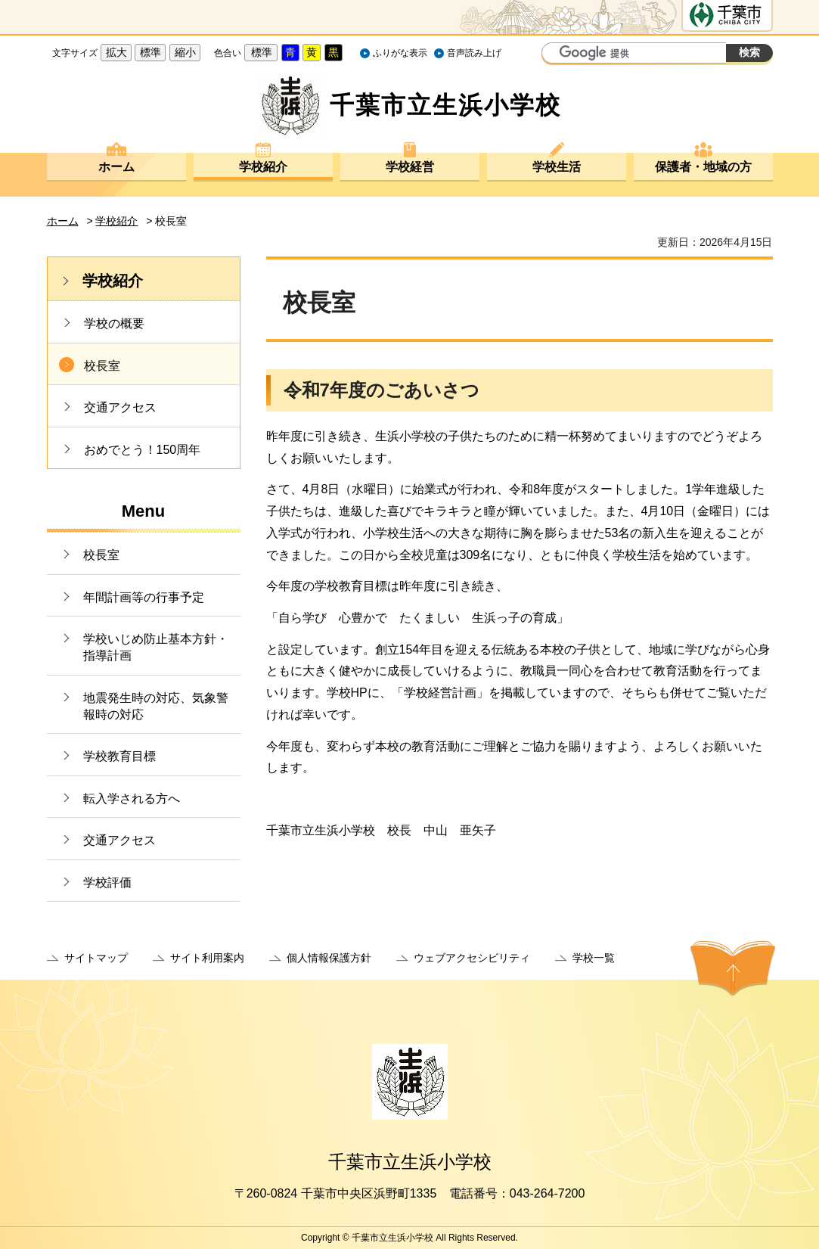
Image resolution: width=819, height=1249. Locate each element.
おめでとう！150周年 (142, 449)
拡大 (116, 52)
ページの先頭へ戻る (732, 968)
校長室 (102, 365)
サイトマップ (96, 958)
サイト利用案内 (207, 958)
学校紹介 (263, 166)
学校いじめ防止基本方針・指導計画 (155, 647)
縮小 (185, 52)
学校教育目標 (119, 756)
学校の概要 (114, 323)
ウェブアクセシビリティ (472, 958)
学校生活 (556, 166)
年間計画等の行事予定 (143, 597)
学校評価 (107, 882)
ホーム (116, 166)
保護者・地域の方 (703, 166)
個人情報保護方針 (329, 958)
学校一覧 (593, 958)
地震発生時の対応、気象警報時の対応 (155, 706)
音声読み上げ (474, 53)
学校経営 (410, 166)
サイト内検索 (555, 54)
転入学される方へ (131, 798)
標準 (150, 52)
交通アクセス (120, 407)
